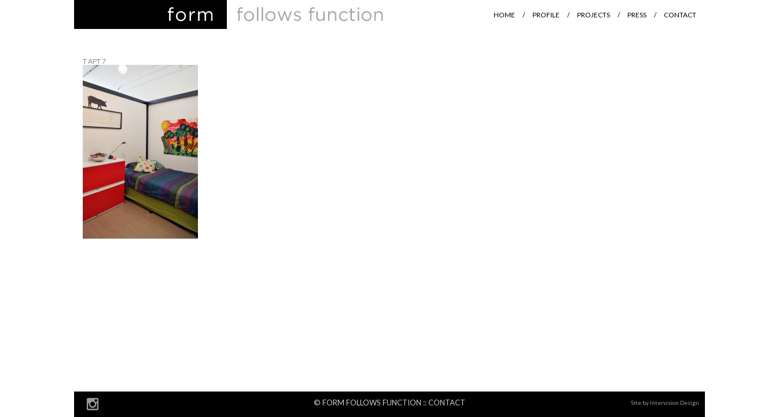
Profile (546, 14)
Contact (680, 14)
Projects (593, 14)
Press (636, 14)
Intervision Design (674, 402)
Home (504, 14)
